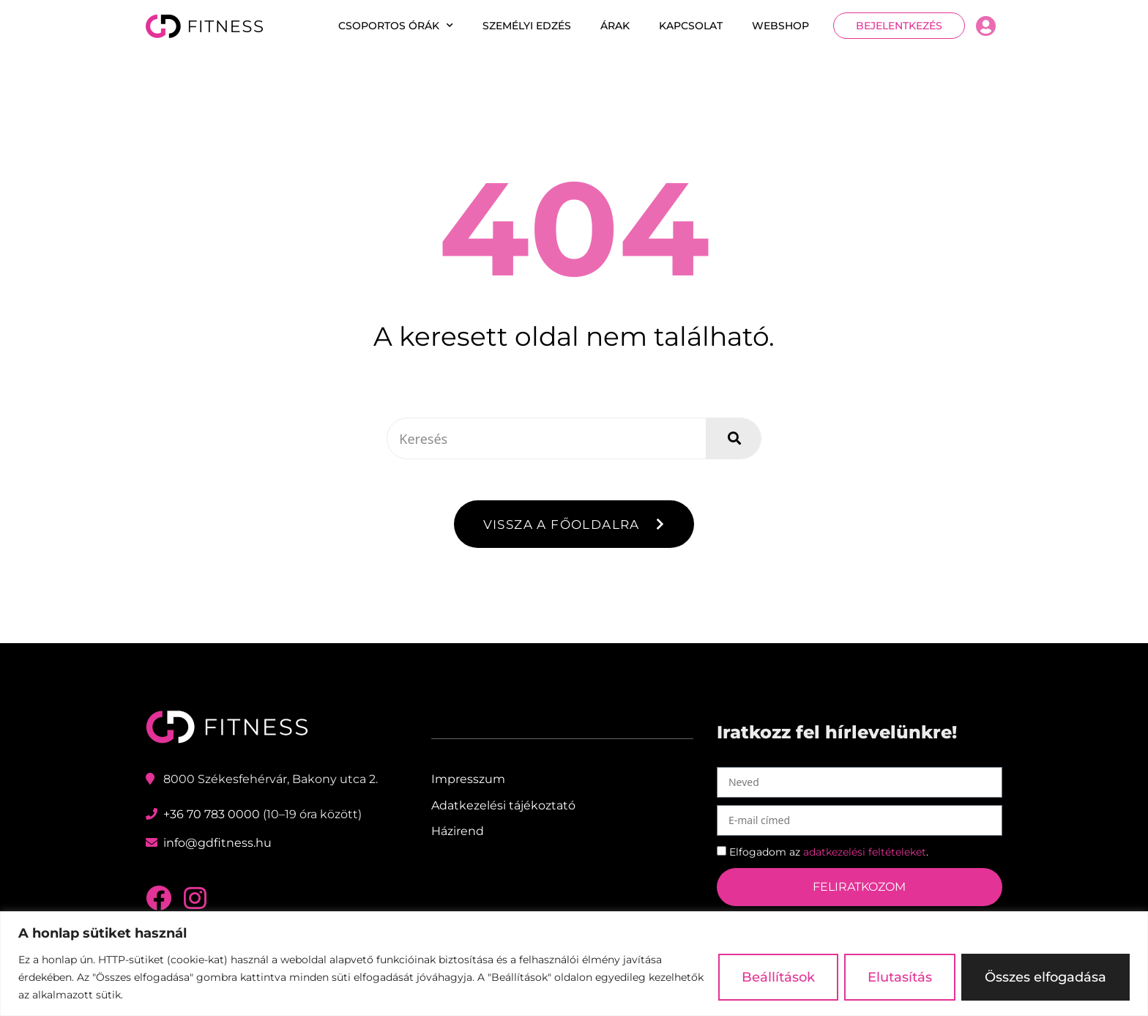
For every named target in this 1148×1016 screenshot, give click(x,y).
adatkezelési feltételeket (864, 852)
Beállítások (778, 977)
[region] (574, 963)
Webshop (780, 25)
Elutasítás (900, 977)
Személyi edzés (526, 25)
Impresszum (468, 780)
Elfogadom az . (828, 852)
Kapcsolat (691, 25)
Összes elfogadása (1045, 977)
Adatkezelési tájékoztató (503, 805)
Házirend (457, 831)
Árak (615, 25)
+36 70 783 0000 (211, 815)
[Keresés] (733, 438)
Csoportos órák (395, 26)
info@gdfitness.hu (217, 843)
